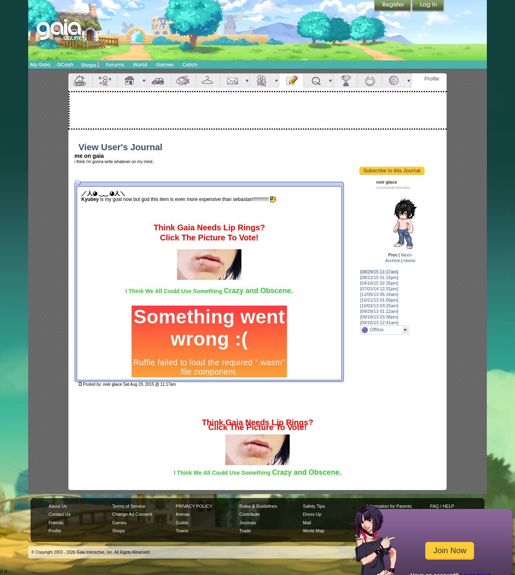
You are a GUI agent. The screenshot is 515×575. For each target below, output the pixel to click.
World (140, 64)
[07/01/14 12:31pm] (379, 288)
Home (409, 260)
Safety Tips (314, 506)
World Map (313, 530)
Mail (232, 80)
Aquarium (183, 80)
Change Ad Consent (132, 514)
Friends (262, 80)
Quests (316, 80)
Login (428, 6)
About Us (58, 506)
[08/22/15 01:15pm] (379, 277)
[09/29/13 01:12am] (379, 311)
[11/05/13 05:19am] (379, 294)
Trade (245, 530)
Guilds (182, 522)
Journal (291, 80)
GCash (65, 64)
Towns (182, 530)
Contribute (249, 514)
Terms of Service (128, 506)
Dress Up (312, 514)
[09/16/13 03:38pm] (379, 316)
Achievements (345, 80)
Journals (247, 522)
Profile (431, 79)
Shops (90, 65)
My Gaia (40, 64)
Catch (190, 64)
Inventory (208, 80)
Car (159, 80)
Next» (406, 254)
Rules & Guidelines (258, 506)
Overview (80, 80)
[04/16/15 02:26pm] (379, 283)
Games (165, 64)
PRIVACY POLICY (194, 506)
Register (393, 6)
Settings (394, 80)
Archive (392, 260)
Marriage (370, 80)
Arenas (183, 514)
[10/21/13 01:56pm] (379, 300)
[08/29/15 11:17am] (379, 271)
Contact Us (60, 514)
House (129, 80)
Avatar (105, 80)
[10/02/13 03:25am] (379, 305)
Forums (115, 64)
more (144, 80)
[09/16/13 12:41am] (379, 322)
